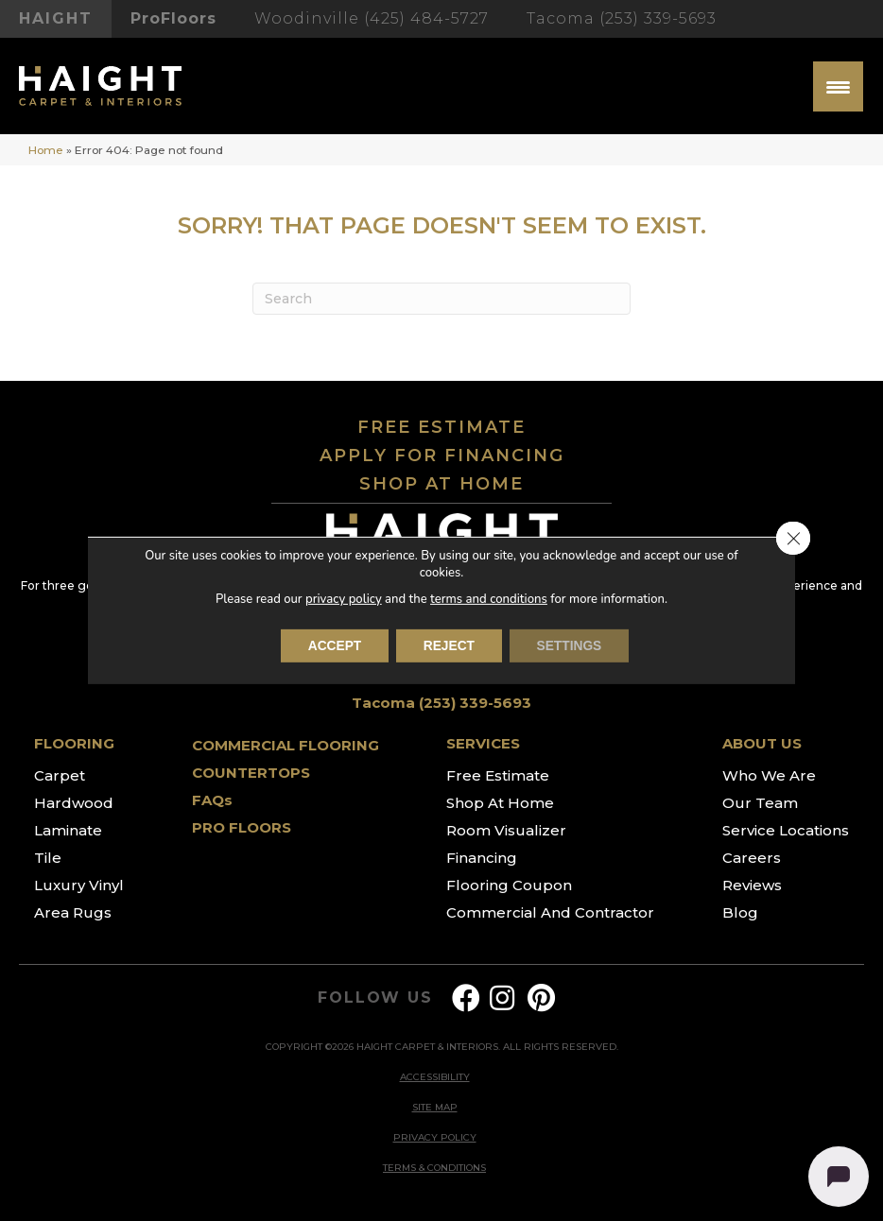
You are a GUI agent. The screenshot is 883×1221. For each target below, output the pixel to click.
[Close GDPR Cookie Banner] (793, 539)
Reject (449, 646)
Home (45, 150)
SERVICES (483, 743)
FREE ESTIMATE (441, 427)
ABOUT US (762, 743)
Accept (331, 646)
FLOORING (74, 743)
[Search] (441, 299)
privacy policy (344, 599)
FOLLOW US (375, 997)
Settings (572, 646)
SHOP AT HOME (441, 483)
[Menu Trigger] (838, 86)
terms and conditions (488, 599)
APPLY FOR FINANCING (442, 455)
